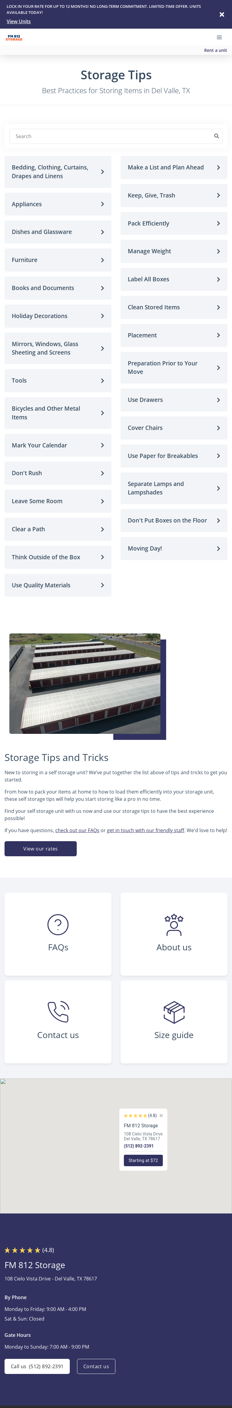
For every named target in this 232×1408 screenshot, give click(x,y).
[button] (58, 172)
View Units (19, 21)
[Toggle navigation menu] (221, 37)
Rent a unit (215, 50)
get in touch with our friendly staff (145, 830)
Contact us (96, 1366)
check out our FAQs (77, 830)
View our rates (40, 848)
